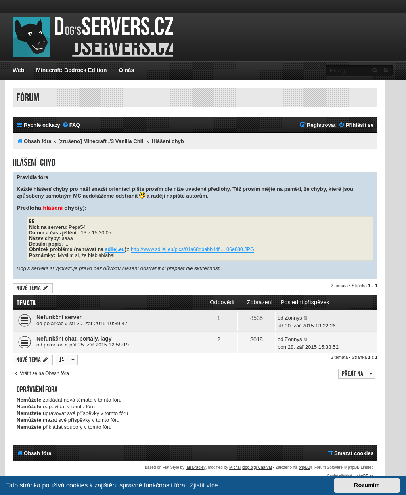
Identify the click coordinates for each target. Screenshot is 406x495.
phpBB (304, 467)
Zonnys (293, 318)
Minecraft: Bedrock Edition (71, 70)
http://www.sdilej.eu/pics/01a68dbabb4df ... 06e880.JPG (192, 249)
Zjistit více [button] (204, 485)
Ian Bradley (196, 467)
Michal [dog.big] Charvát (250, 467)
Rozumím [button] (367, 485)
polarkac (53, 323)
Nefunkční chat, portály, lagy (74, 338)
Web (18, 70)
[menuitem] (71, 125)
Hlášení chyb (34, 162)
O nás (126, 70)
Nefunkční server (59, 317)
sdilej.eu (115, 249)
